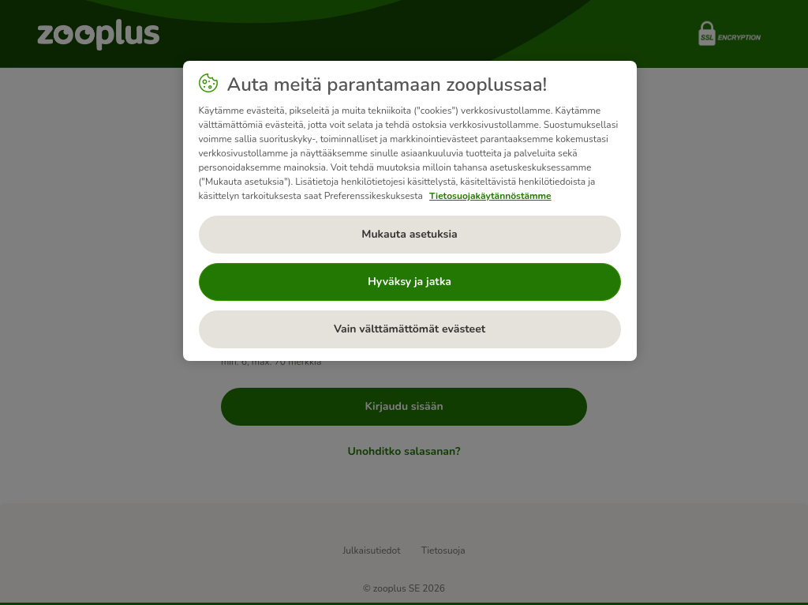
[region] (410, 211)
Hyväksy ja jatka (409, 281)
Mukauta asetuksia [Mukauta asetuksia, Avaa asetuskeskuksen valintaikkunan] (409, 234)
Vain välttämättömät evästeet (409, 328)
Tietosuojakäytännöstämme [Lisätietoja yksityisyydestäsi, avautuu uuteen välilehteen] (490, 196)
